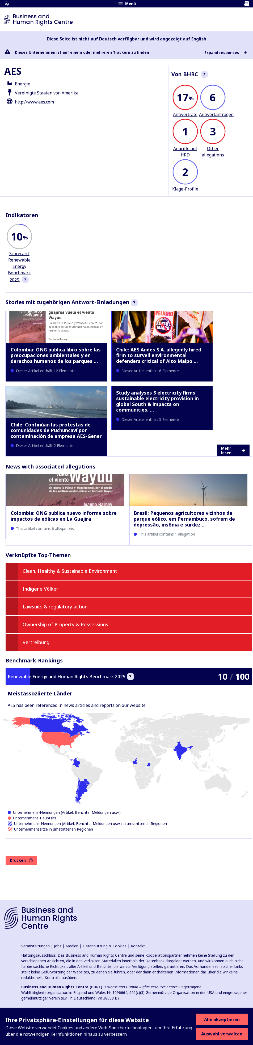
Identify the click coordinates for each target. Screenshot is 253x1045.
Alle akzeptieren (222, 1019)
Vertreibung (36, 642)
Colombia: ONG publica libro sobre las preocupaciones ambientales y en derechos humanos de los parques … (56, 355)
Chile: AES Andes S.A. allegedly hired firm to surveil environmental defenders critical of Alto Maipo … (158, 355)
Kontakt (138, 945)
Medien (72, 945)
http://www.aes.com (34, 102)
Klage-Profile (185, 189)
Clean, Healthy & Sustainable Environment (70, 571)
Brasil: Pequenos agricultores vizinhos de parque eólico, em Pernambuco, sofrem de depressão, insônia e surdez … (184, 519)
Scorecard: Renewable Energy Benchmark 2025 (19, 267)
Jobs (57, 945)
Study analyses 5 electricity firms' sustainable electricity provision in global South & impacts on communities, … (157, 401)
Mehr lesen (233, 450)
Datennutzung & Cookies (104, 945)
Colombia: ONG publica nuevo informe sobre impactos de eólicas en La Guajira (64, 516)
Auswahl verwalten (221, 1034)
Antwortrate (185, 114)
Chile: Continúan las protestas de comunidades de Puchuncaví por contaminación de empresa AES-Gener (56, 430)
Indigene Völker (40, 589)
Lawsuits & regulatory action (55, 606)
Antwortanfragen (216, 114)
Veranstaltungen (35, 945)
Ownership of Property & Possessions (65, 624)
